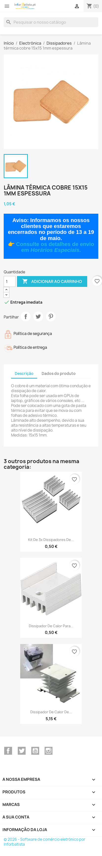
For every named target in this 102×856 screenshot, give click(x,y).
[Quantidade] (10, 281)
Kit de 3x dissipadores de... (51, 539)
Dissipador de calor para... (51, 626)
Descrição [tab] (24, 373)
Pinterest (51, 316)
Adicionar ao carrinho (52, 281)
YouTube (35, 751)
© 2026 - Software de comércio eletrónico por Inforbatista (44, 842)
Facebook (8, 751)
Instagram (48, 751)
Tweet (38, 316)
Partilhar (26, 316)
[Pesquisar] (51, 22)
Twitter (22, 751)
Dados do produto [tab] (59, 373)
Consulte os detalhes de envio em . (55, 247)
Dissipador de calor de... (51, 712)
